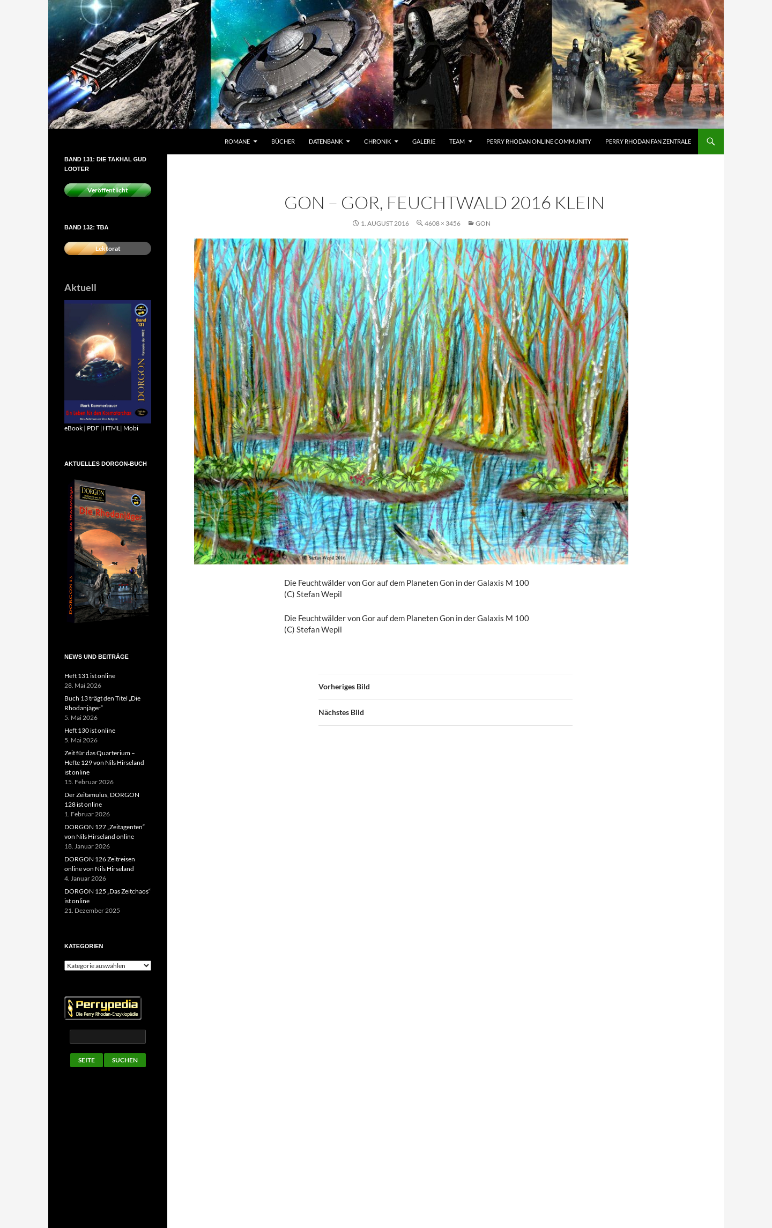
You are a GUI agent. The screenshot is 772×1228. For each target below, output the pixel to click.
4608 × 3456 (443, 223)
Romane (237, 141)
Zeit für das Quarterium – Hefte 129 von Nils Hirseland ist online (104, 762)
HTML (111, 428)
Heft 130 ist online (89, 730)
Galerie (423, 141)
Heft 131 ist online (89, 676)
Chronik (377, 141)
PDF (93, 428)
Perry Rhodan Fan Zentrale (648, 141)
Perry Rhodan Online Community (538, 141)
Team (457, 141)
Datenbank (326, 141)
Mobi (130, 428)
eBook (73, 428)
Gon (483, 223)
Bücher (283, 141)
